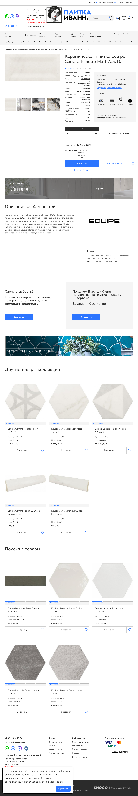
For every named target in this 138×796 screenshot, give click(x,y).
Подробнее (101, 88)
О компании (90, 3)
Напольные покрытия (74, 790)
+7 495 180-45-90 (12, 26)
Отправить (19, 317)
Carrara (51, 49)
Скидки (117, 34)
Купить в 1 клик (81, 170)
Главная (8, 49)
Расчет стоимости (114, 88)
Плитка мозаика (43, 35)
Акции (120, 3)
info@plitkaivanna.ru (15, 742)
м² (82, 129)
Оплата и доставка (106, 3)
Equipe (41, 49)
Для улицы (74, 35)
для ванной (85, 82)
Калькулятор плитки (119, 133)
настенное (85, 79)
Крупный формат (59, 35)
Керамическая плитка (25, 49)
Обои (86, 790)
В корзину (82, 163)
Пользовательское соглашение (81, 743)
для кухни (82, 83)
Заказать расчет (115, 163)
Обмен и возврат (80, 749)
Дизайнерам (128, 34)
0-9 (22, 42)
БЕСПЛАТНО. (121, 79)
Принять (63, 788)
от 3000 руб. (120, 84)
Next (57, 73)
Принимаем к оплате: (115, 738)
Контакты (129, 3)
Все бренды (11, 42)
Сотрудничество (79, 757)
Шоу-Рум (82, 35)
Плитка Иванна (69, 14)
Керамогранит (31, 35)
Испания (86, 88)
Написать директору (35, 26)
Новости (76, 753)
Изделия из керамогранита (96, 35)
